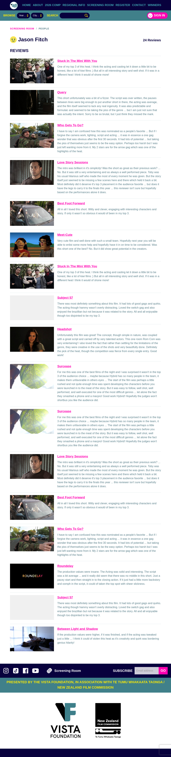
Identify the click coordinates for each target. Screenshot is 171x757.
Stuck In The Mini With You (77, 61)
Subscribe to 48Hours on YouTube (35, 670)
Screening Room (100, 5)
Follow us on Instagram (6, 670)
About (38, 5)
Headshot (64, 329)
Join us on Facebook (25, 670)
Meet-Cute (64, 234)
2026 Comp (53, 5)
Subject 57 (65, 297)
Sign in (159, 15)
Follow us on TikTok (16, 670)
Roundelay (65, 566)
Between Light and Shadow (77, 629)
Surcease (64, 366)
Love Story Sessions (72, 162)
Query (61, 92)
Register (123, 5)
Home (26, 5)
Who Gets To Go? (70, 125)
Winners (154, 5)
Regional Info (74, 5)
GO (163, 670)
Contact (139, 5)
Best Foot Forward (71, 203)
